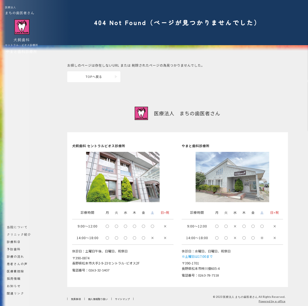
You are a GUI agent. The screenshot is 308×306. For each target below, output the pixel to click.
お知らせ (13, 286)
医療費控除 (15, 271)
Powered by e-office (272, 301)
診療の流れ (15, 256)
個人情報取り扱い (98, 299)
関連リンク (15, 293)
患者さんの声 (17, 264)
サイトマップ (122, 299)
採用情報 (13, 279)
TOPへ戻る (93, 76)
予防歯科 (13, 249)
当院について (17, 227)
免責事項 (76, 299)
